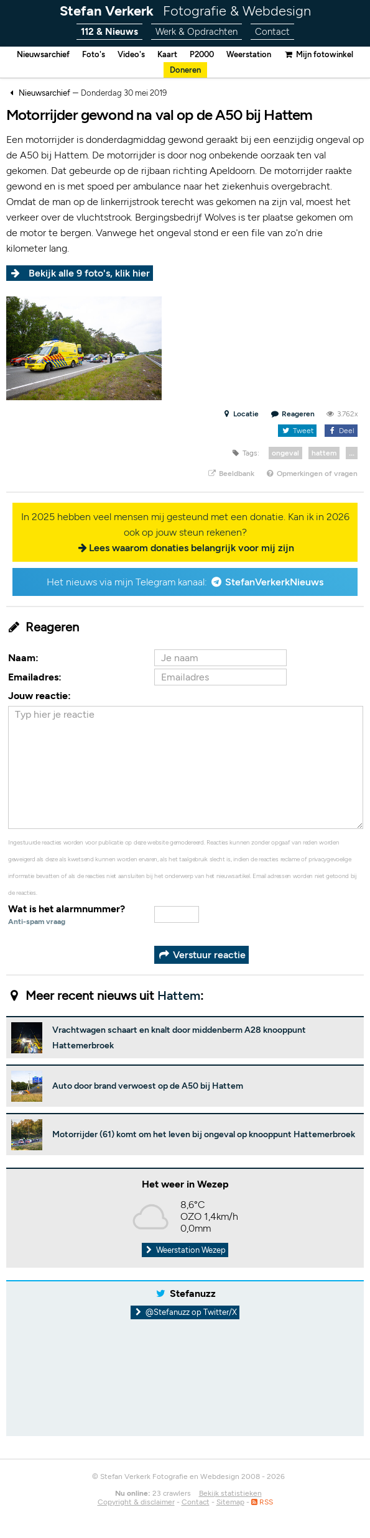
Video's (131, 54)
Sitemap (230, 1502)
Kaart (167, 54)
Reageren (293, 414)
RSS (262, 1502)
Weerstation (248, 54)
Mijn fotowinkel (318, 54)
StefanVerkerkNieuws (274, 582)
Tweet (297, 430)
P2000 (202, 54)
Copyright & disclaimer (136, 1502)
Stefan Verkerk (185, 10)
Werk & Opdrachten (196, 31)
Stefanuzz (193, 1293)
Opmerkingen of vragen (312, 473)
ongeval (285, 453)
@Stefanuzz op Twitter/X (185, 1312)
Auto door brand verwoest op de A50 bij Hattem (147, 1086)
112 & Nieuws (109, 31)
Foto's (93, 54)
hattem (324, 453)
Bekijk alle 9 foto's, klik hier (89, 273)
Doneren (185, 70)
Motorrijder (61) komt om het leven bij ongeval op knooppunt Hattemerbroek (203, 1134)
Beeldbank (230, 473)
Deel (341, 430)
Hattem (178, 995)
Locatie (240, 414)
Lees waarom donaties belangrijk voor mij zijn (191, 548)
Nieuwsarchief (43, 54)
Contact (272, 31)
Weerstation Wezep (185, 1250)
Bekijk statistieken (230, 1493)
